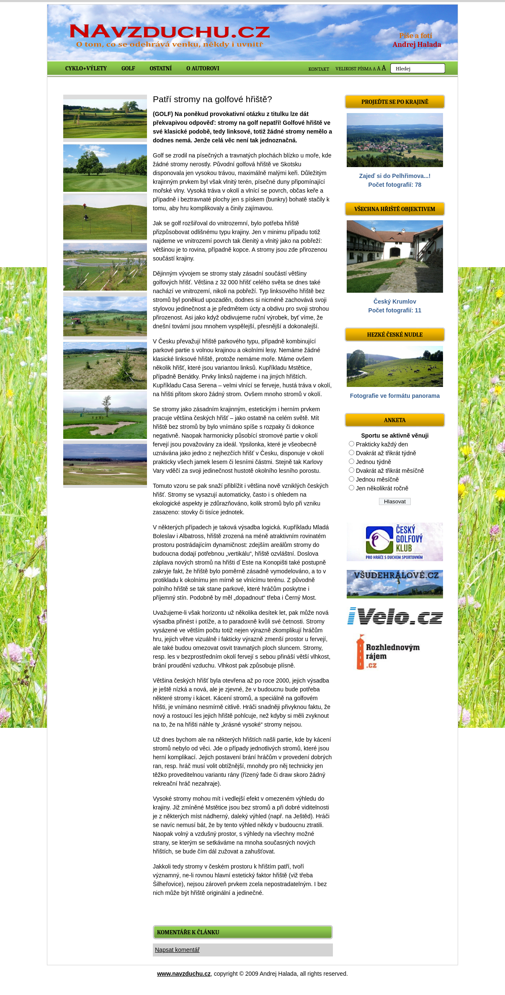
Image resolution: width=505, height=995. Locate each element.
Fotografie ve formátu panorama (395, 395)
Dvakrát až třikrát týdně (386, 453)
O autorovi (202, 68)
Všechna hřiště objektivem (394, 209)
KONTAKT (319, 69)
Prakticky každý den (382, 444)
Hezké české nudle (395, 334)
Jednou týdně (373, 462)
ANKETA (395, 420)
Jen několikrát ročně (382, 488)
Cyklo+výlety (86, 68)
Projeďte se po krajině (394, 102)
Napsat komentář (177, 949)
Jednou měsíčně (377, 479)
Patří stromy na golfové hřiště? (212, 99)
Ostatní (161, 68)
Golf (128, 68)
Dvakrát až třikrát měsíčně (390, 470)
